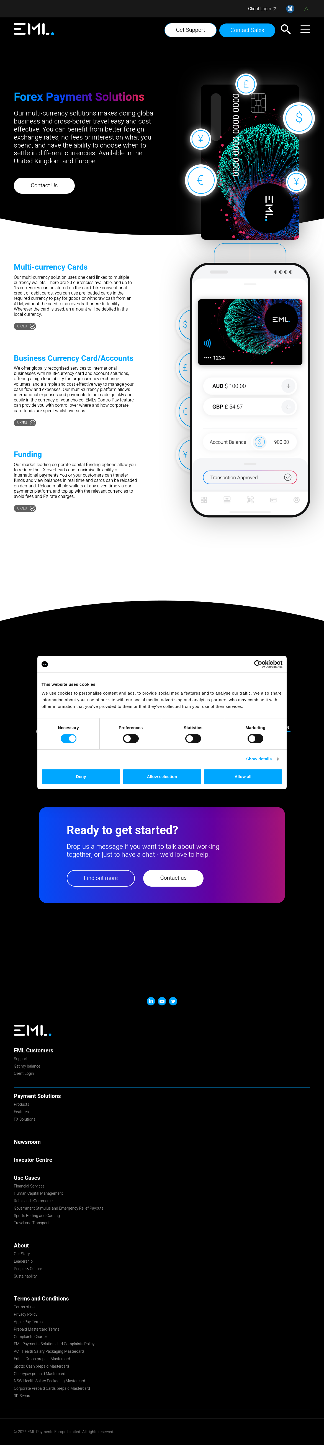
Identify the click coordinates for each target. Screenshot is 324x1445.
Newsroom (27, 1142)
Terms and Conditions (41, 1299)
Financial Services (29, 1186)
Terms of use (25, 1307)
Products (21, 1104)
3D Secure (22, 1396)
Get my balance (27, 1066)
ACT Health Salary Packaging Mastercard (49, 1351)
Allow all (243, 776)
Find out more (101, 878)
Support (20, 1059)
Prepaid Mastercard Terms (36, 1329)
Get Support (190, 30)
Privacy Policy (25, 1314)
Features (21, 1112)
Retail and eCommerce (33, 1201)
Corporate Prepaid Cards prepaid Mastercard (52, 1388)
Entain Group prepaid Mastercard (42, 1359)
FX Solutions (24, 1119)
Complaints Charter (30, 1337)
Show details (259, 758)
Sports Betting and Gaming (37, 1216)
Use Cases (27, 1178)
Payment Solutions (37, 1096)
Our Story (22, 1254)
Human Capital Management (38, 1193)
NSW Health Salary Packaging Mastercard (49, 1381)
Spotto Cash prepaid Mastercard (41, 1366)
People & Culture (28, 1269)
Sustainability (25, 1276)
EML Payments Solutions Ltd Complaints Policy (54, 1344)
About (21, 1245)
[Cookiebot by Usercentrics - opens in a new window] (258, 664)
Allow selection (162, 776)
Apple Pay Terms (28, 1322)
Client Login (259, 9)
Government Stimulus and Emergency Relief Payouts (59, 1208)
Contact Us (44, 186)
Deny (81, 776)
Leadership (23, 1261)
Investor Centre (33, 1160)
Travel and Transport (31, 1223)
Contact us (173, 878)
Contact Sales (247, 30)
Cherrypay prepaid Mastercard (39, 1374)
